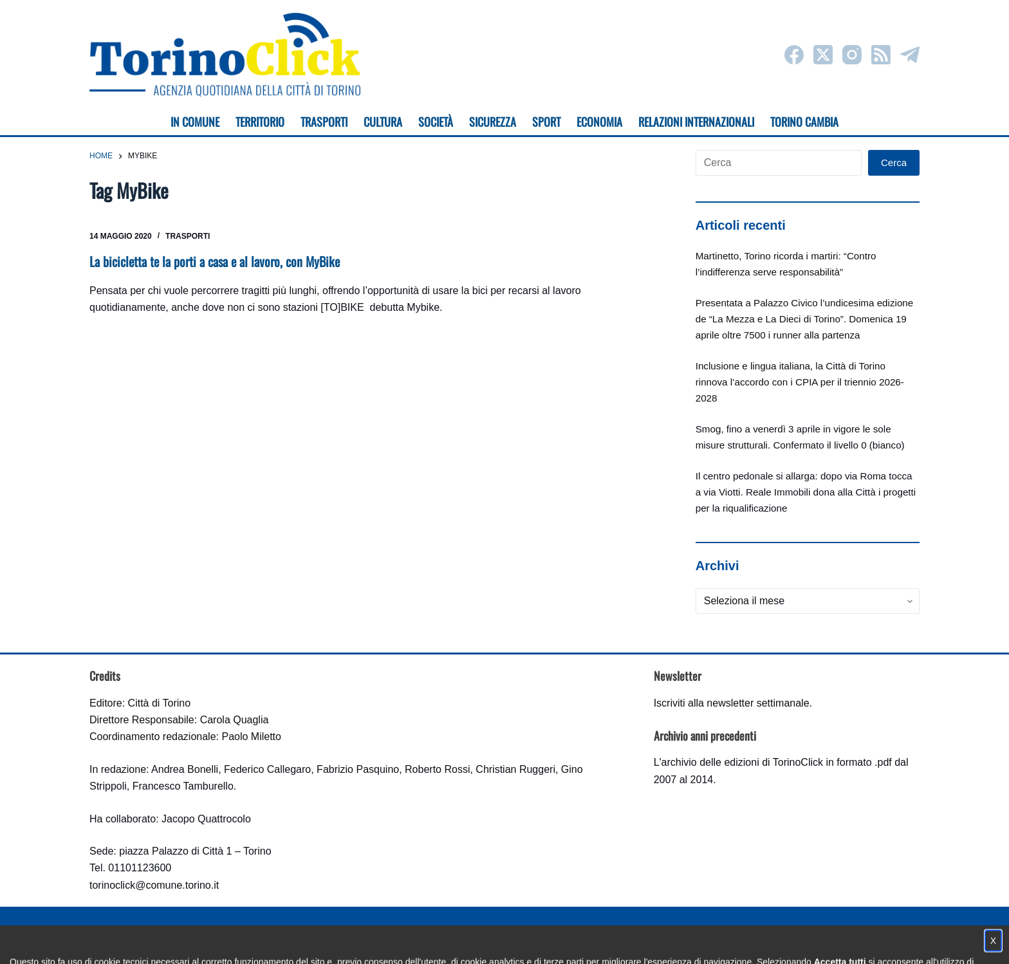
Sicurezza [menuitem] (492, 121)
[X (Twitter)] (823, 54)
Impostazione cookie (581, 941)
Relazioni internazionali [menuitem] (696, 121)
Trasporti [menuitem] (324, 121)
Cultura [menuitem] (383, 121)
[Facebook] (794, 54)
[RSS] (881, 54)
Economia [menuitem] (599, 121)
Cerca (894, 162)
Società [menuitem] (435, 121)
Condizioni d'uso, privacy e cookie (456, 941)
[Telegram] (910, 54)
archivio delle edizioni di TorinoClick (742, 762)
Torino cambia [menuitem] (804, 121)
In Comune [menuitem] (195, 121)
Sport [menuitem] (546, 121)
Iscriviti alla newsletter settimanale (732, 703)
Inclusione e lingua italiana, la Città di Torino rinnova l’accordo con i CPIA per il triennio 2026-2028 (800, 381)
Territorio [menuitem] (260, 121)
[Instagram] (852, 54)
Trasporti (187, 236)
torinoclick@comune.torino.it (154, 885)
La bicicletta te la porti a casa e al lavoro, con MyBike (214, 261)
